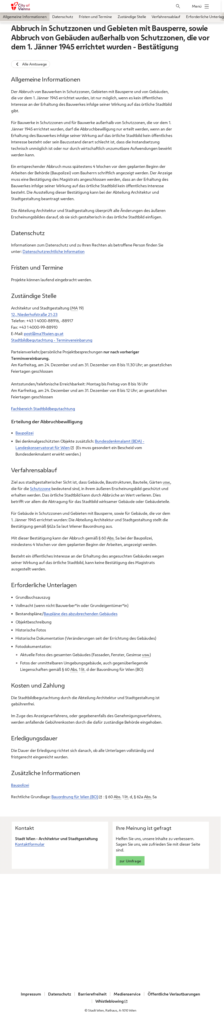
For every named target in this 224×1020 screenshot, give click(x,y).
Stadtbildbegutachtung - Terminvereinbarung (51, 340)
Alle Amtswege (30, 64)
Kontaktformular (30, 844)
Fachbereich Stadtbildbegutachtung (43, 408)
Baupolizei (25, 433)
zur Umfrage (130, 860)
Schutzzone (40, 488)
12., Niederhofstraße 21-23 (34, 314)
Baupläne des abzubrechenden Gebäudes (80, 613)
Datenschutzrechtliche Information (54, 251)
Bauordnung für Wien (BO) (75, 796)
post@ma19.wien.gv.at (43, 333)
